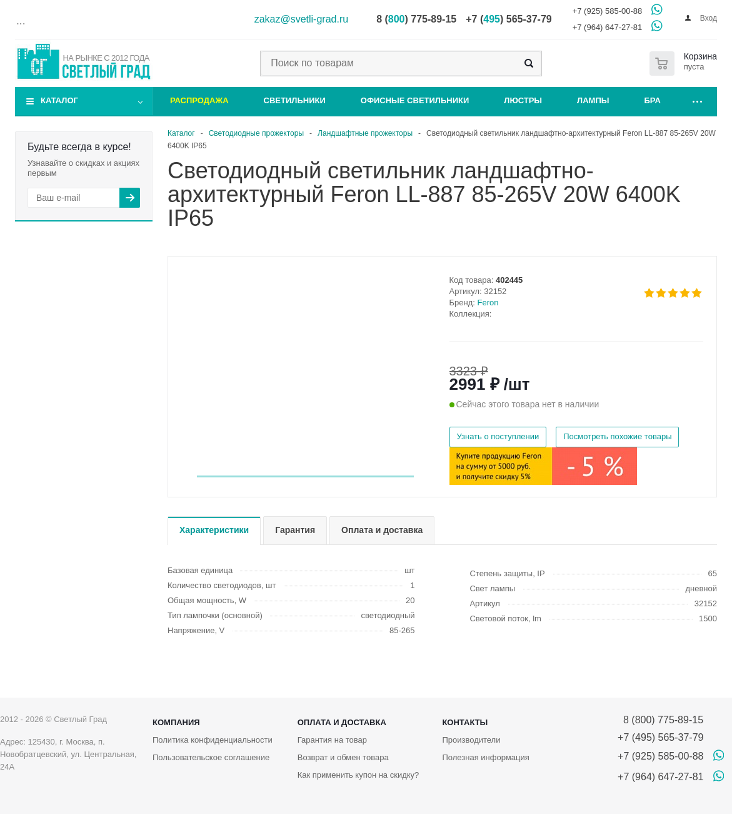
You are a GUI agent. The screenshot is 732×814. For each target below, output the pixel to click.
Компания (176, 722)
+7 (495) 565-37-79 (660, 737)
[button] (305, 476)
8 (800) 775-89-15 (660, 720)
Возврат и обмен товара (343, 757)
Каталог (59, 100)
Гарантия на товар (332, 740)
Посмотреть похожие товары (617, 436)
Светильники (295, 100)
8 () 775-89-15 (416, 19)
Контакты (465, 722)
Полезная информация (485, 757)
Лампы (593, 100)
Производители (471, 740)
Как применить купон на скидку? (358, 775)
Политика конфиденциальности (213, 740)
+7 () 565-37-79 (508, 19)
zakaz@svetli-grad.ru (301, 19)
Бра (652, 100)
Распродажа (199, 100)
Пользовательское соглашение (211, 757)
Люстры (523, 100)
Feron (488, 302)
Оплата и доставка (342, 722)
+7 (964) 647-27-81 (608, 27)
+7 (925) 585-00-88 (608, 11)
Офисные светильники (415, 100)
